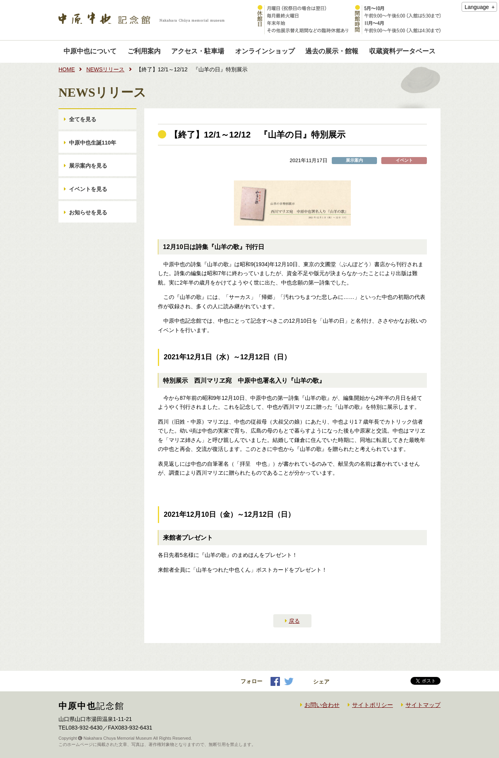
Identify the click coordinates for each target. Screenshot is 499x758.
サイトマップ (423, 704)
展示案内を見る (88, 171)
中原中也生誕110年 (93, 146)
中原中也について (90, 51)
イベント (404, 160)
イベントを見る (88, 196)
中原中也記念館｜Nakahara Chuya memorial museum (141, 20)
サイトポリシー (372, 704)
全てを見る (83, 120)
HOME (66, 69)
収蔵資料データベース (402, 51)
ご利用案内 (144, 51)
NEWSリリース (105, 69)
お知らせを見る (88, 222)
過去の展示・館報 (331, 51)
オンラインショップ (265, 51)
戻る (294, 621)
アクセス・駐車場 (197, 51)
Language (477, 7)
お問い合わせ (322, 704)
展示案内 (354, 160)
